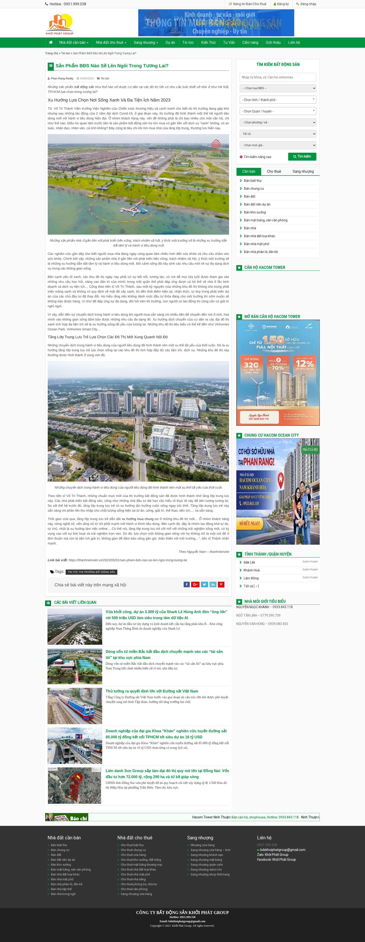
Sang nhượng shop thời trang (210, 874)
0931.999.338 (188, 917)
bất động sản (84, 87)
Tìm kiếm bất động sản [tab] (278, 64)
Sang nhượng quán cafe (207, 864)
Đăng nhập (306, 4)
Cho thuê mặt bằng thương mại (141, 864)
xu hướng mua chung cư (140, 519)
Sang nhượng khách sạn (207, 855)
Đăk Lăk (249, 562)
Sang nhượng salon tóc (206, 869)
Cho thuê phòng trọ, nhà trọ (139, 884)
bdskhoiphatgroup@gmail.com (281, 850)
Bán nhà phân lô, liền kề (261, 252)
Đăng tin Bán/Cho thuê (248, 4)
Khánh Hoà (252, 570)
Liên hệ (294, 42)
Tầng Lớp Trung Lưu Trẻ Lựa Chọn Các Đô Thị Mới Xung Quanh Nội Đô (108, 337)
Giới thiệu (273, 42)
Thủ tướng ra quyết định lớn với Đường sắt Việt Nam (152, 691)
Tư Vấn (229, 42)
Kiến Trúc (208, 42)
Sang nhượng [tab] (303, 171)
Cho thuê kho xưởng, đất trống (141, 859)
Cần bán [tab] (248, 171)
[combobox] (278, 100)
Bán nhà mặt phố (256, 244)
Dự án (170, 42)
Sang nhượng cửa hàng (136, 894)
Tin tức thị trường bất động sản (91, 572)
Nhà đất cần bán (72, 42)
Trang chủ (51, 53)
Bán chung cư (254, 188)
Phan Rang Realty (62, 78)
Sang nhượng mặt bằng (206, 859)
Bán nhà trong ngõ (63, 894)
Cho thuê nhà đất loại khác (138, 869)
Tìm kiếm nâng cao (257, 157)
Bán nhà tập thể (61, 889)
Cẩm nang (250, 42)
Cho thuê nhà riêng (133, 879)
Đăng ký (281, 4)
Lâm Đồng (251, 578)
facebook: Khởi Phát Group (276, 859)
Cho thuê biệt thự (132, 845)
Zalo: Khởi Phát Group (272, 855)
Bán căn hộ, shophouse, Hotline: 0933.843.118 (275, 817)
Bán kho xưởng (255, 212)
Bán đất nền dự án (257, 204)
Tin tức (188, 42)
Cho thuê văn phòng (134, 889)
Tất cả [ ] (251, 586)
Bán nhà (250, 228)
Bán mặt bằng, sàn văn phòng (265, 220)
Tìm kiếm (302, 156)
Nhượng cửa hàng (203, 845)
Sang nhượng (144, 42)
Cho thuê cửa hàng (133, 855)
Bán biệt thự (253, 180)
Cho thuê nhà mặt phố (135, 874)
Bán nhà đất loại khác (259, 236)
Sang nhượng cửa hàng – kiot (210, 850)
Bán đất (249, 196)
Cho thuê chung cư (133, 850)
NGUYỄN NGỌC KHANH (252, 607)
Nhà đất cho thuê (109, 42)
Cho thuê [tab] (274, 171)
